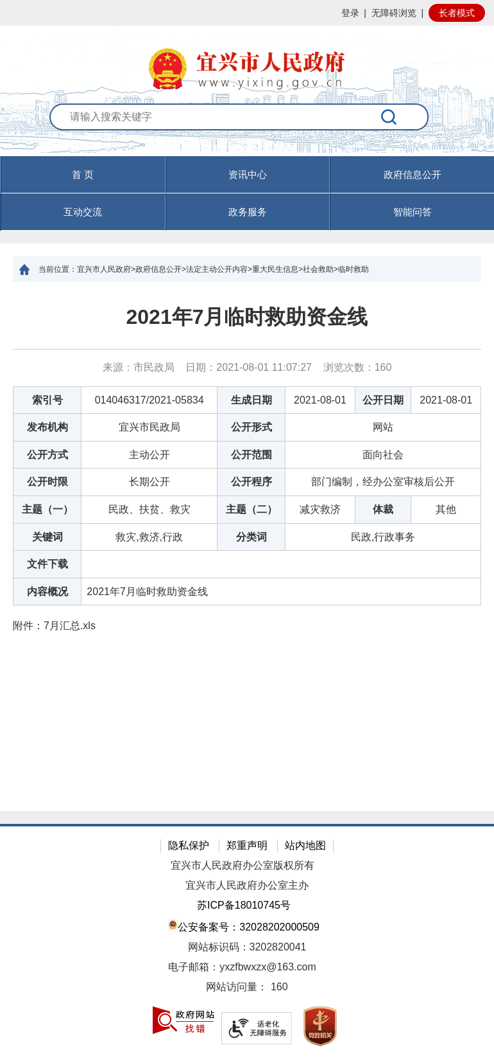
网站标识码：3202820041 (247, 946)
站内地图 (305, 845)
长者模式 (457, 13)
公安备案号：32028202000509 (243, 925)
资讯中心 (247, 174)
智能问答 (412, 211)
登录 (350, 13)
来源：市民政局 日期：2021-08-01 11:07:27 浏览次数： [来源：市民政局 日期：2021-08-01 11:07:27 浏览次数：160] (247, 367)
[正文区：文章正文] (247, 546)
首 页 (83, 174)
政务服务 (247, 211)
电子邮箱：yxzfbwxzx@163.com (242, 966)
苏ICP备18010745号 (244, 905)
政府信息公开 (412, 174)
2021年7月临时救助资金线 (247, 316)
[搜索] (389, 116)
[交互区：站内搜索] (247, 130)
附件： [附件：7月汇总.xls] (54, 625)
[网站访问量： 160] (247, 987)
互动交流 (83, 211)
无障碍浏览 (393, 13)
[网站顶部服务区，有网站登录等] (247, 13)
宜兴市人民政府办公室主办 (247, 885)
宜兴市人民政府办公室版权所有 (242, 865)
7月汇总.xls (70, 625)
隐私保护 (188, 845)
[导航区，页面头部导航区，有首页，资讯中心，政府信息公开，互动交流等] (247, 193)
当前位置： (57, 269)
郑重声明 (247, 845)
